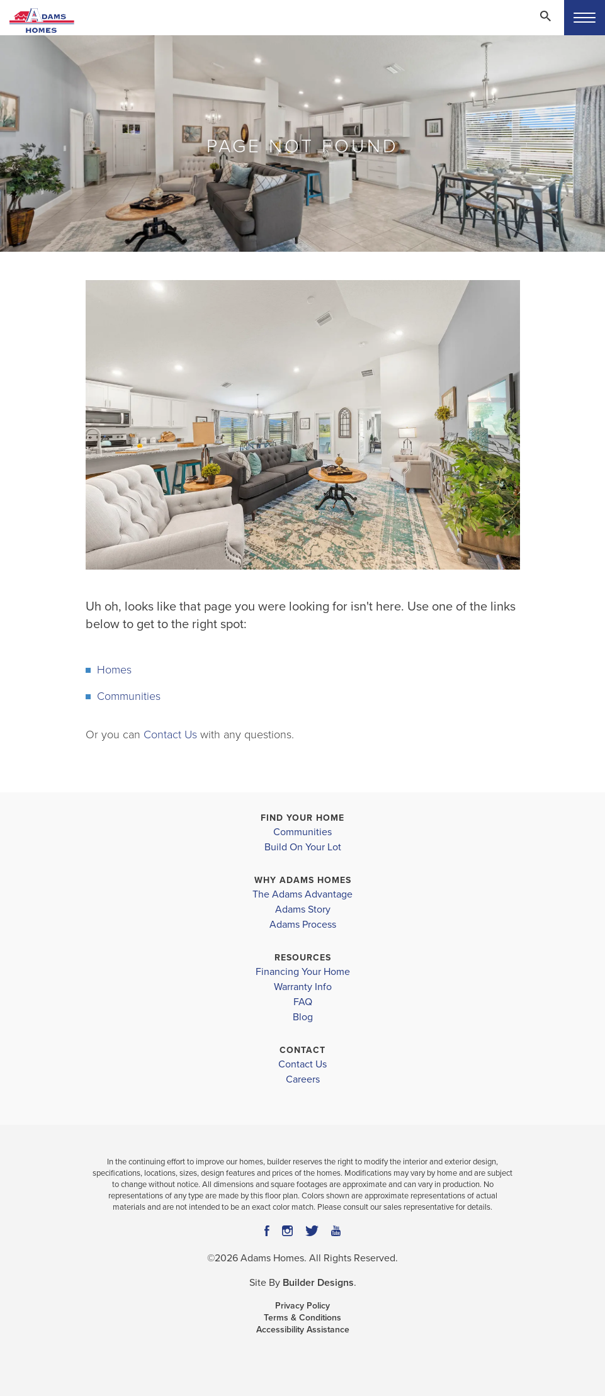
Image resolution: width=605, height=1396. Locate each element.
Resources (302, 957)
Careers (303, 1079)
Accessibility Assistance (302, 1329)
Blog (303, 1017)
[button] (545, 24)
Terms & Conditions (302, 1317)
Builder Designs (318, 1282)
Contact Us (170, 734)
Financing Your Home (303, 971)
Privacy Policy (302, 1305)
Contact (302, 1050)
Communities (129, 696)
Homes (114, 670)
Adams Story (303, 909)
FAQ (302, 1002)
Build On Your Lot (302, 847)
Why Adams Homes (302, 880)
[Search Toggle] (545, 15)
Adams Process (302, 924)
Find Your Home (302, 818)
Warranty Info (303, 987)
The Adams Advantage (302, 894)
